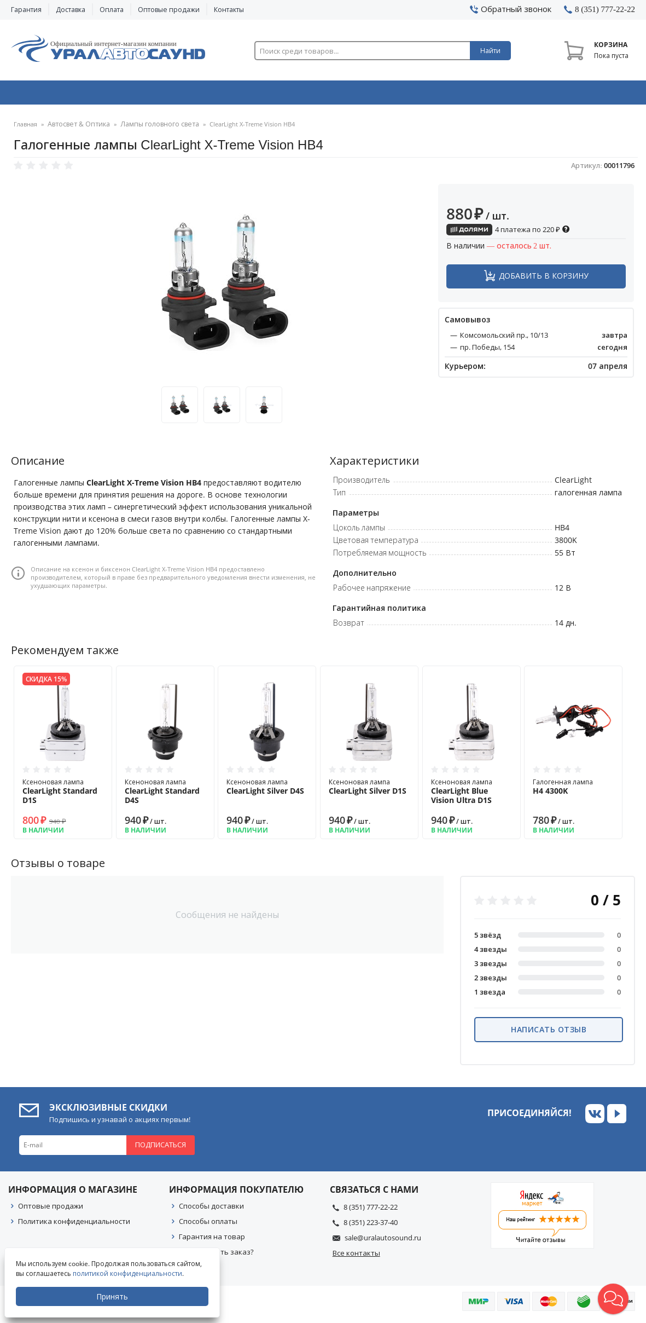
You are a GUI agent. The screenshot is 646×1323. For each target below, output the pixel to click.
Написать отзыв (548, 1033)
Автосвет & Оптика (452, 95)
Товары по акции (576, 95)
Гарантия (26, 9)
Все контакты (356, 1257)
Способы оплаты (208, 1225)
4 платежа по (508, 233)
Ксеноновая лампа (62, 795)
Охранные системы (200, 95)
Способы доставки (211, 1210)
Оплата (112, 9)
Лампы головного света (150, 128)
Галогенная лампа (573, 790)
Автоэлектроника (326, 95)
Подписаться (160, 1148)
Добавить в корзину (544, 279)
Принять (113, 1296)
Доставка (70, 9)
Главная (25, 128)
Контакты (229, 9)
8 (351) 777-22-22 (371, 1211)
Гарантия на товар (212, 1240)
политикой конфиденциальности (128, 1273)
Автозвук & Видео (71, 95)
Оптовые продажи (169, 9)
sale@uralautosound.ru (383, 1241)
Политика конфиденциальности (74, 1225)
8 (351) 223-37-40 (371, 1226)
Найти (490, 50)
